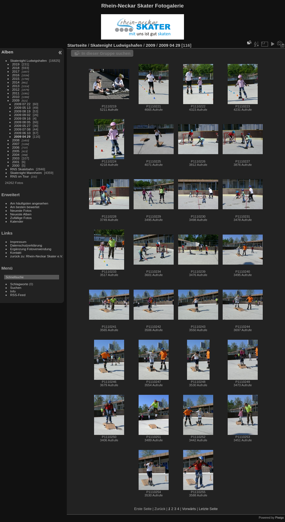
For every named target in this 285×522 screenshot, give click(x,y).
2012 (15, 89)
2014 (15, 82)
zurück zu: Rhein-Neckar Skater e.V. (36, 256)
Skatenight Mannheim (26, 172)
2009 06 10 (22, 133)
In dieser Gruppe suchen (106, 53)
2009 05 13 (22, 107)
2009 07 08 (22, 129)
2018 (15, 68)
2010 (15, 97)
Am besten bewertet (25, 207)
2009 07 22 (22, 104)
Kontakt (15, 252)
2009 (15, 100)
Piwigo (279, 517)
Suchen (15, 287)
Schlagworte (19, 284)
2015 (15, 78)
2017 (15, 71)
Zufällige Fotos (21, 218)
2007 (15, 144)
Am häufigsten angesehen (29, 203)
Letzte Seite (208, 509)
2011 (15, 93)
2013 (15, 86)
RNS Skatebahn (22, 169)
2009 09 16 (22, 118)
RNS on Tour (19, 176)
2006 (15, 147)
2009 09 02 (22, 115)
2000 (15, 165)
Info (13, 291)
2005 (15, 151)
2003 (15, 158)
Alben (7, 52)
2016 (15, 75)
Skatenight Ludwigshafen (28, 60)
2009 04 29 (22, 136)
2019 (15, 64)
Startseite (77, 45)
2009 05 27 (22, 125)
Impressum (18, 241)
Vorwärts (189, 509)
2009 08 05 (22, 122)
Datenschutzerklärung (26, 245)
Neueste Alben (21, 214)
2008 (15, 140)
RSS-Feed (18, 295)
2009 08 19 (22, 111)
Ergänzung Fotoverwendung (30, 249)
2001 (15, 162)
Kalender (16, 221)
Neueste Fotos (21, 210)
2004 (15, 154)
